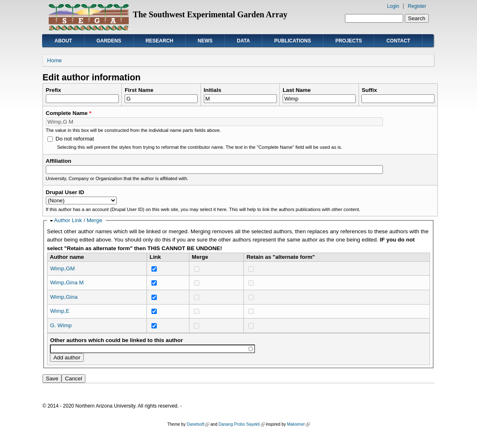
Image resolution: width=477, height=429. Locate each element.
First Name (139, 90)
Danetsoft (198, 424)
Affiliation (58, 161)
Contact (398, 41)
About (63, 41)
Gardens (109, 41)
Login (393, 6)
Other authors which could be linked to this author (116, 340)
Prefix (53, 90)
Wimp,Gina (63, 297)
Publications (292, 41)
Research (159, 41)
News (205, 41)
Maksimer (298, 424)
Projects (348, 41)
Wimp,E (59, 311)
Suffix (369, 90)
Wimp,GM (62, 268)
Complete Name (69, 113)
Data (243, 41)
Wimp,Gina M (66, 282)
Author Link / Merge (78, 220)
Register (417, 6)
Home (54, 60)
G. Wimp (60, 325)
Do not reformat (74, 139)
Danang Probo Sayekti (241, 424)
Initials (213, 90)
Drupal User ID (65, 192)
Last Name (297, 90)
